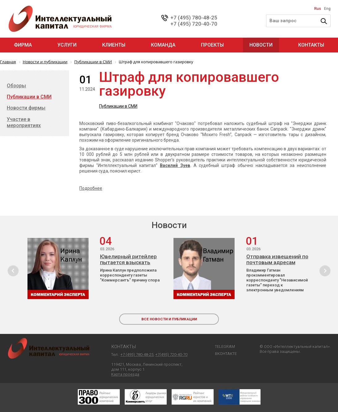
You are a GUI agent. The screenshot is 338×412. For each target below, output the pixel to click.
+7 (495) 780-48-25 (193, 18)
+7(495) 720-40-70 (171, 354)
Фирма (23, 45)
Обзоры (16, 86)
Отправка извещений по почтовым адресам (277, 259)
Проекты (212, 45)
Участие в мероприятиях (24, 122)
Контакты (311, 45)
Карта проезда (125, 374)
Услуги (67, 45)
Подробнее (90, 188)
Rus (317, 8)
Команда (163, 45)
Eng (327, 8)
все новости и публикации (169, 319)
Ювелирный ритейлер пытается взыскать (128, 259)
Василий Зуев (175, 165)
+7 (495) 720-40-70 (193, 24)
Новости (261, 45)
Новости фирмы (26, 108)
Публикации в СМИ (118, 106)
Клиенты (113, 45)
